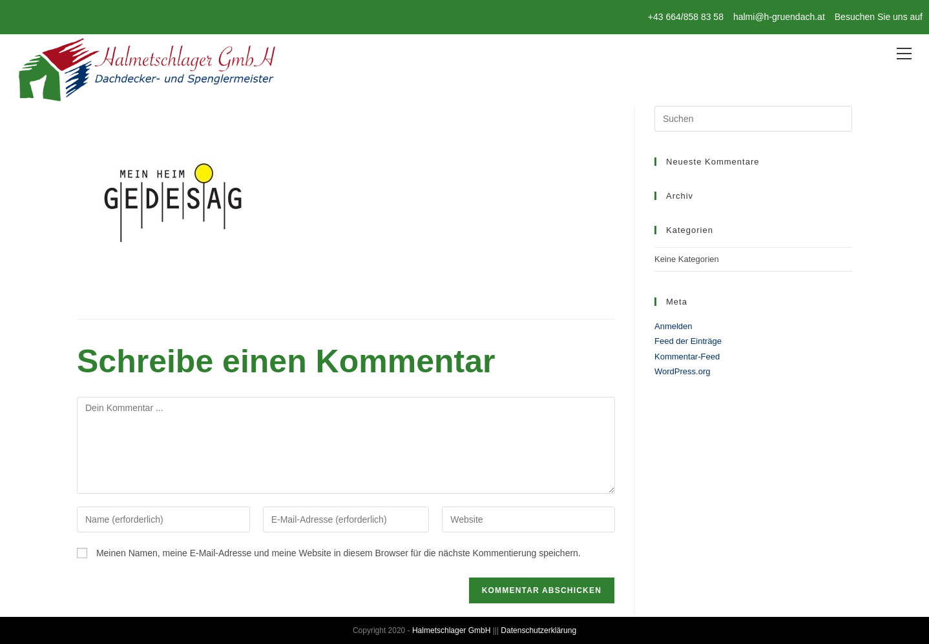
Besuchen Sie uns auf (879, 17)
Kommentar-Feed (687, 356)
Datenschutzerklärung (538, 630)
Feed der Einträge (688, 341)
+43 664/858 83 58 (686, 17)
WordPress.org (682, 371)
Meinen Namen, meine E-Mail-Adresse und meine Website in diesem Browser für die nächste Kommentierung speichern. (338, 553)
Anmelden (673, 326)
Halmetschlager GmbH (451, 630)
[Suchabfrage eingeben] (753, 119)
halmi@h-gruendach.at (779, 17)
